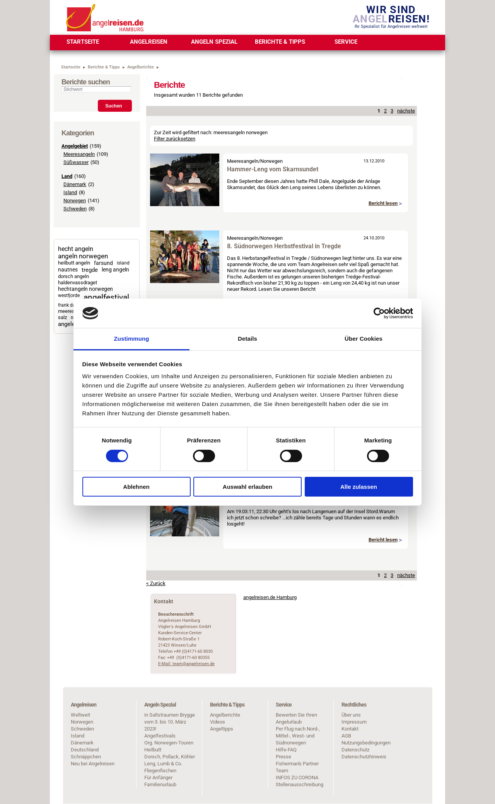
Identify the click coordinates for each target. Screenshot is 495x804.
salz (62, 317)
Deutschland (85, 750)
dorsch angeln (73, 276)
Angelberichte (225, 715)
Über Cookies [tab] (363, 338)
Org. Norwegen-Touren (168, 743)
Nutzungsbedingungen (366, 743)
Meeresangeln (79, 154)
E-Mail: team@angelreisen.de (186, 663)
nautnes (68, 269)
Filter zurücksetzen (174, 139)
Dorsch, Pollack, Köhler (169, 757)
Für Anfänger (158, 777)
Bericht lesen (383, 203)
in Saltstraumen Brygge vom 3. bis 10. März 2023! (169, 722)
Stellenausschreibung (299, 784)
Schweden (75, 209)
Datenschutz (355, 750)
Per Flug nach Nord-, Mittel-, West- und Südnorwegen (298, 736)
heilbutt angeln (74, 263)
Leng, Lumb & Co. (163, 763)
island (123, 263)
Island (70, 192)
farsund (103, 263)
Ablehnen (136, 486)
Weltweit (80, 715)
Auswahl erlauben (247, 486)
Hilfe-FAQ (286, 750)
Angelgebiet (74, 146)
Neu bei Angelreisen (92, 763)
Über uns (351, 715)
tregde (90, 269)
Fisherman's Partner (297, 763)
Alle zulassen (358, 486)
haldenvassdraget (77, 282)
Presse (283, 757)
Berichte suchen (85, 82)
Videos (217, 722)
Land (66, 176)
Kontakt (349, 729)
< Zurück (156, 583)
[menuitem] (83, 42)
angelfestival (106, 297)
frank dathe (70, 305)
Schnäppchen (86, 757)
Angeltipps (221, 729)
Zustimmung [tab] (131, 338)
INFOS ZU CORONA (297, 777)
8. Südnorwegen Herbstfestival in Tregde (284, 246)
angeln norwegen (83, 256)
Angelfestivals (160, 736)
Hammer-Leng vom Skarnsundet (272, 169)
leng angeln (115, 269)
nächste (406, 111)
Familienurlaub (160, 784)
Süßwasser (76, 162)
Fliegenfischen (160, 770)
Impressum (354, 722)
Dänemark (74, 184)
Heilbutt (152, 750)
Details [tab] (247, 338)
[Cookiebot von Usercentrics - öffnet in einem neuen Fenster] (379, 313)
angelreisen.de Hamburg (270, 597)
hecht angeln (75, 249)
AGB (346, 736)
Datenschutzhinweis (363, 757)
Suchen (113, 106)
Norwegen (74, 200)
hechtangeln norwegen (85, 289)
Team (282, 770)
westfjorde (69, 295)
